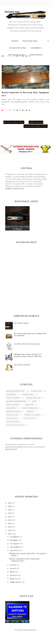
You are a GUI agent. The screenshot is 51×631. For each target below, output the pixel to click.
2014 (10, 527)
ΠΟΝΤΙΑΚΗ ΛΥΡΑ (30, 41)
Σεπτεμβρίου (15, 547)
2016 (10, 520)
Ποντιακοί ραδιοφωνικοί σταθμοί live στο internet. (30, 334)
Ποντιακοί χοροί (28, 394)
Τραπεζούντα (11, 408)
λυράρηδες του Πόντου (32, 415)
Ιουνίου (13, 568)
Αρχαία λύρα (29, 404)
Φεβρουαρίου (16, 582)
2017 (10, 516)
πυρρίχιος (30, 411)
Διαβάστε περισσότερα (14, 188)
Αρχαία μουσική (12, 418)
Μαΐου (13, 572)
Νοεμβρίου (14, 540)
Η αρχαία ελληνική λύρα (30, 408)
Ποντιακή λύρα (36, 391)
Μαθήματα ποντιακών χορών (16, 401)
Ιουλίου (13, 565)
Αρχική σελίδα (36, 122)
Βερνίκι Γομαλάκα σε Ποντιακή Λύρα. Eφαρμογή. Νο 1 (25, 94)
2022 (10, 503)
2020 (10, 506)
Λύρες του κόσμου (13, 398)
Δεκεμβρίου (15, 536)
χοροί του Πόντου (13, 404)
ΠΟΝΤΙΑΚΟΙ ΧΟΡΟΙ (16, 55)
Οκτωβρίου (15, 543)
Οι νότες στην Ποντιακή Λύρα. (27, 344)
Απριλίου (14, 575)
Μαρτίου (14, 578)
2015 (10, 523)
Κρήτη (34, 401)
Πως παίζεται (11, 394)
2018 (10, 513)
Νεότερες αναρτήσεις (14, 122)
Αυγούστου (15, 550)
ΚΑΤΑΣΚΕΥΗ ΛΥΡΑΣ (18, 48)
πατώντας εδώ (11, 449)
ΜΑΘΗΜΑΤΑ (36, 48)
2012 (10, 534)
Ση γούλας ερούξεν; (22, 364)
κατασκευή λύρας (12, 415)
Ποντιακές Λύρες (21, 323)
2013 (10, 530)
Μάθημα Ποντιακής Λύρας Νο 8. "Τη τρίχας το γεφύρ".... (28, 554)
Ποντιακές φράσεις (13, 421)
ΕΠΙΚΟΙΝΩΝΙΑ (36, 55)
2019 (10, 510)
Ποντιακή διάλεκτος (14, 411)
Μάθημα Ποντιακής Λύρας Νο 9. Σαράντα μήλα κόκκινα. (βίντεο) (28, 355)
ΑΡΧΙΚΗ (14, 41)
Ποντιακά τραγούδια (33, 398)
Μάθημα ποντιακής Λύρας (15, 391)
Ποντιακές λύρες (29, 418)
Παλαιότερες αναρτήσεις (35, 126)
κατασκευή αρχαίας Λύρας (15, 425)
